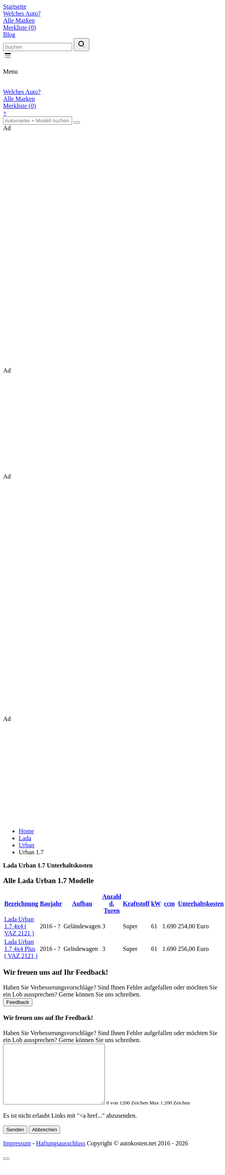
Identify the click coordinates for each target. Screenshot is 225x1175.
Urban (26, 845)
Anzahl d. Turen (111, 903)
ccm (169, 903)
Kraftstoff (136, 903)
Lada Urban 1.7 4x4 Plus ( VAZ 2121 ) (20, 948)
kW (156, 903)
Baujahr (51, 903)
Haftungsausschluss (60, 1155)
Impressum (17, 1155)
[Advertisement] (61, 249)
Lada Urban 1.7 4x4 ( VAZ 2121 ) (19, 926)
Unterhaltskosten (200, 903)
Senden (15, 1141)
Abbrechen (44, 1141)
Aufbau (82, 903)
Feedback (17, 1002)
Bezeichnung (21, 903)
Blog (9, 34)
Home (26, 831)
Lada (25, 838)
